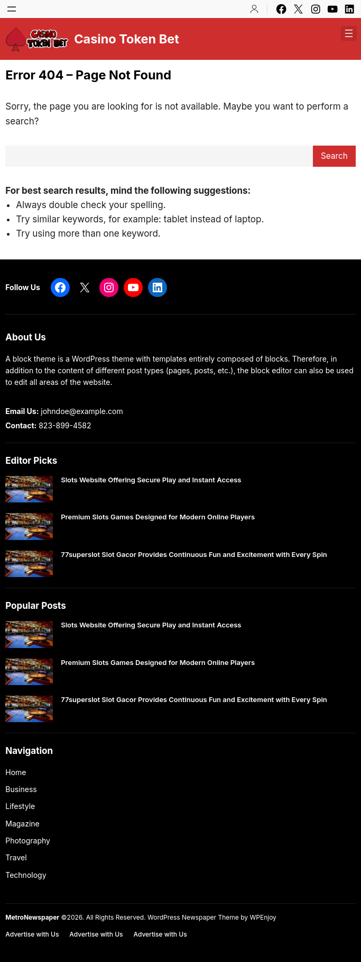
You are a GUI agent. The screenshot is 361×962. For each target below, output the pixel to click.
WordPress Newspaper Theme (193, 917)
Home (15, 772)
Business (20, 789)
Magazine (22, 823)
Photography (27, 840)
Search (334, 156)
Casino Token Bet (126, 39)
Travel (15, 857)
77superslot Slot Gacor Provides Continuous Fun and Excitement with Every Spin (194, 555)
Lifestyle (20, 806)
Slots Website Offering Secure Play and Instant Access (151, 480)
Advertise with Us (32, 934)
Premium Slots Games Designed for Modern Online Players (158, 517)
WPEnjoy (262, 917)
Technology (25, 874)
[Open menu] (11, 9)
